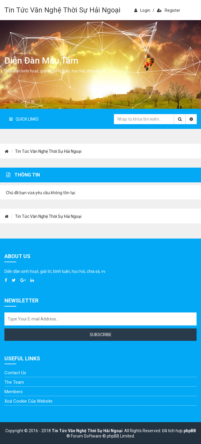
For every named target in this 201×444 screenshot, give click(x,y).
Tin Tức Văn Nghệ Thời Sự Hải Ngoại (62, 10)
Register (168, 10)
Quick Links (24, 119)
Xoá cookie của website (28, 401)
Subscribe (101, 334)
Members (13, 391)
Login (142, 10)
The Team (14, 382)
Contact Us (15, 372)
